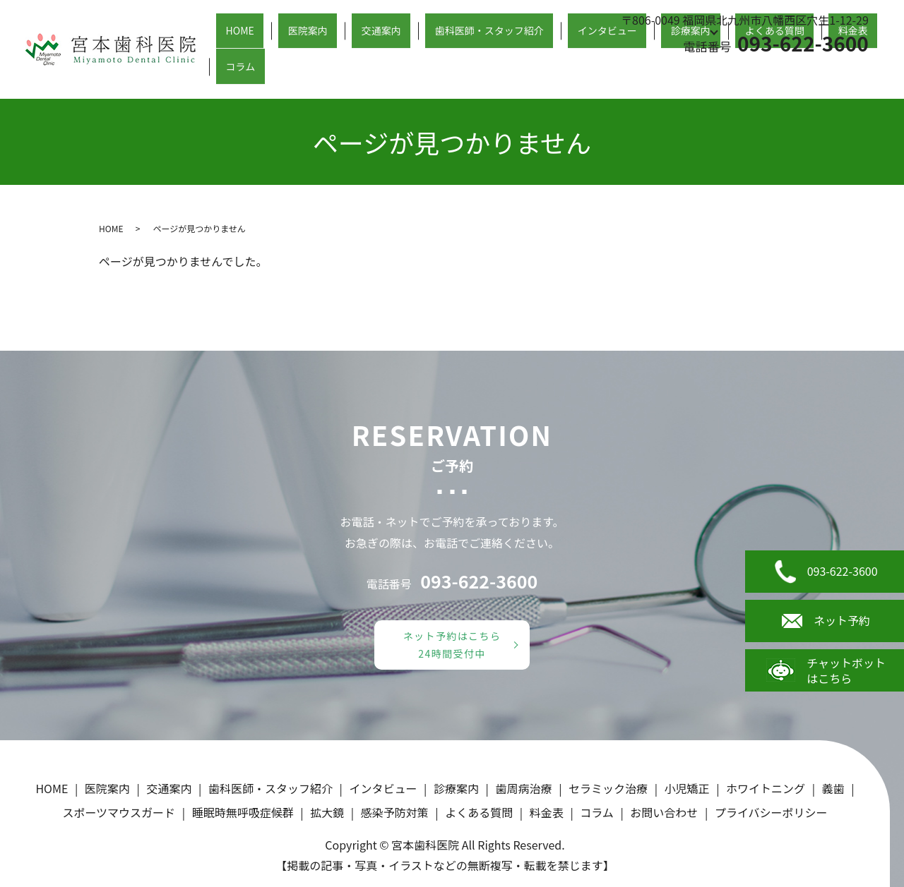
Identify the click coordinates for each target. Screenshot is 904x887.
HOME (302, 73)
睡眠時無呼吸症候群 (243, 812)
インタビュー (609, 73)
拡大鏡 (327, 812)
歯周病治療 (524, 788)
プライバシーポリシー (771, 812)
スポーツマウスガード (118, 812)
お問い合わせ (664, 812)
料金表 (824, 73)
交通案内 (410, 73)
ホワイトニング (765, 788)
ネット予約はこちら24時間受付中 (452, 644)
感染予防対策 (395, 812)
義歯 (833, 788)
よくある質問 (761, 73)
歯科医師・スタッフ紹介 (504, 73)
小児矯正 (687, 788)
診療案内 (677, 73)
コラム (870, 73)
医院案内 (353, 73)
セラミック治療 (608, 788)
